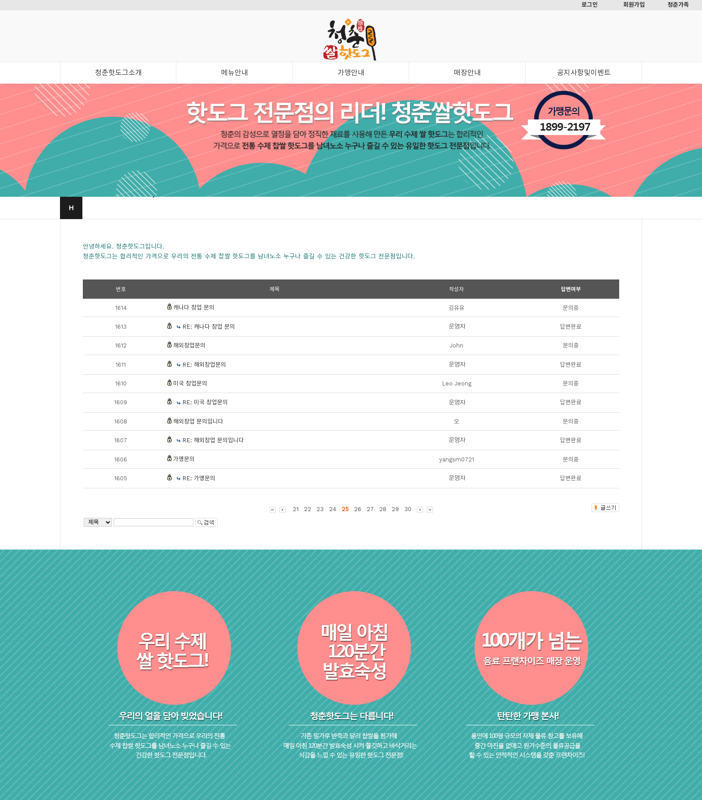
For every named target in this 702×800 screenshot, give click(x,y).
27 (370, 509)
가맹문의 (184, 459)
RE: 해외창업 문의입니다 (213, 440)
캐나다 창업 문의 (193, 307)
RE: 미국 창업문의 (205, 402)
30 (407, 509)
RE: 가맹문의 (198, 478)
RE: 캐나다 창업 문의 (208, 326)
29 (395, 509)
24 (332, 509)
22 (307, 509)
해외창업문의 (189, 345)
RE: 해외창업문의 (204, 364)
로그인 (590, 4)
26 (357, 509)
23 (320, 509)
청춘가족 (678, 4)
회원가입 (634, 4)
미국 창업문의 (190, 383)
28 (382, 509)
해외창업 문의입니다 (198, 421)
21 (296, 509)
